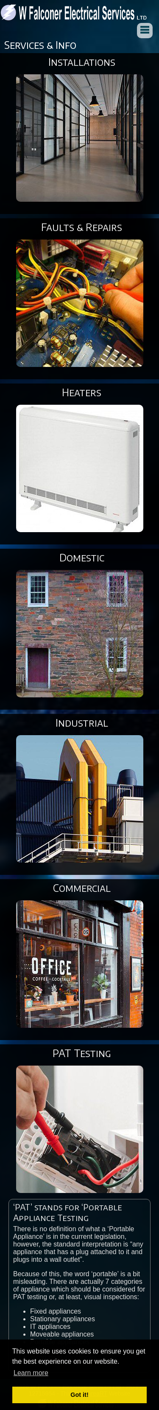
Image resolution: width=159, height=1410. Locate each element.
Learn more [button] (31, 1372)
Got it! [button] (79, 1394)
